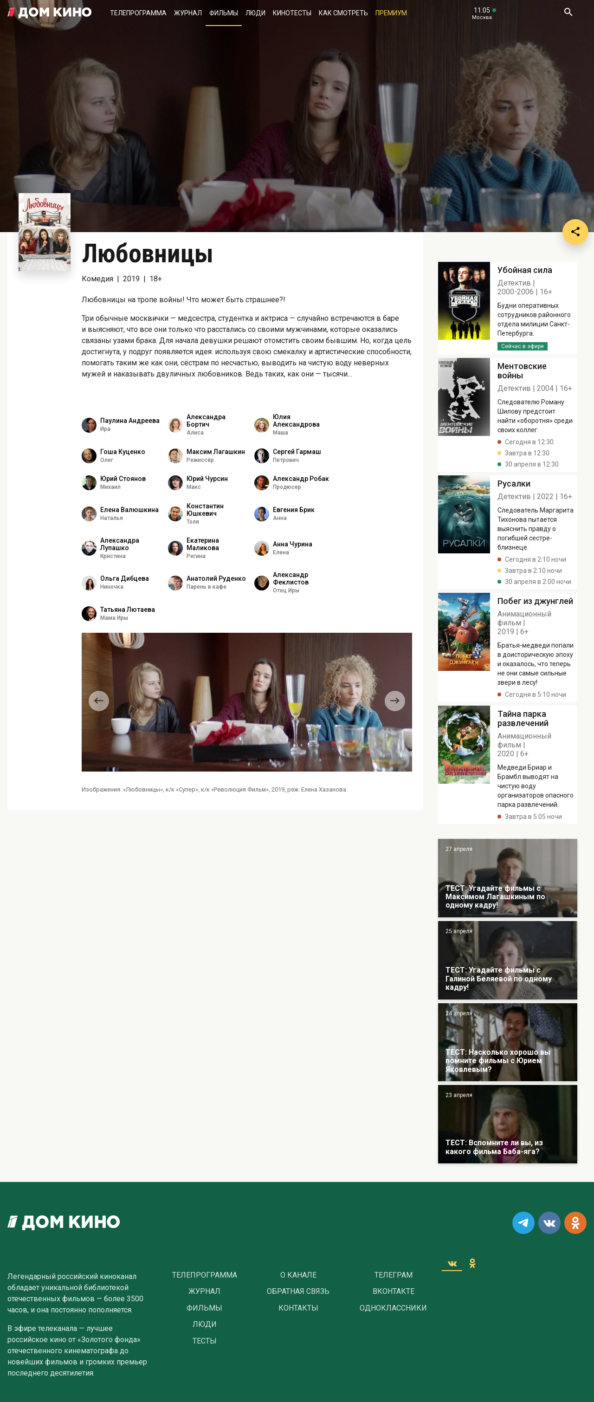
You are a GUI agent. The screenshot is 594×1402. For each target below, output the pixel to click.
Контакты (298, 1308)
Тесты (205, 1341)
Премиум (391, 13)
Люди (255, 13)
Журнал (188, 13)
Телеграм (393, 1275)
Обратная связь (298, 1291)
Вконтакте (393, 1291)
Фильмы (223, 13)
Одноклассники (393, 1308)
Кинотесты (292, 13)
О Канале (298, 1275)
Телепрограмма (138, 13)
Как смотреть (343, 13)
